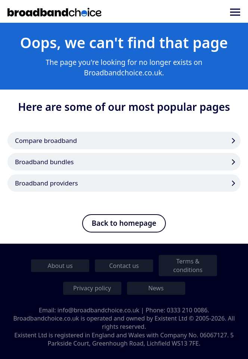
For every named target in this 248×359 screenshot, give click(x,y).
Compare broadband (46, 140)
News (156, 288)
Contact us (124, 266)
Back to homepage (124, 223)
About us (59, 266)
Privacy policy (92, 288)
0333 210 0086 (187, 310)
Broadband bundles (44, 161)
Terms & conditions (187, 265)
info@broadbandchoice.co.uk (98, 310)
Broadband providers (46, 183)
